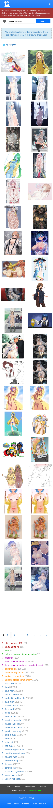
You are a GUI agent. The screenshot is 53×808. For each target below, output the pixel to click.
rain (7, 738)
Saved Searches (18, 791)
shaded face (11, 757)
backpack (9, 683)
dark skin (9, 702)
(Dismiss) (37, 15)
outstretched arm (13, 727)
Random (42, 787)
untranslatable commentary (18, 680)
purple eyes (11, 735)
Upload (17, 787)
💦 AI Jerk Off (9, 45)
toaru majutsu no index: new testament (24, 665)
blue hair (9, 691)
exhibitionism (11, 705)
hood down (10, 716)
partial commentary (14, 676)
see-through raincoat (15, 753)
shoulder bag (11, 760)
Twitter (16, 804)
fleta (7, 650)
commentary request (15, 672)
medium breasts (13, 720)
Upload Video (30, 787)
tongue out (10, 768)
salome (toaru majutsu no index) (21, 654)
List (8, 787)
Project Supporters (39, 804)
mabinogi (9, 658)
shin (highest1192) (14, 643)
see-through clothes (14, 749)
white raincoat (12, 775)
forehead (9, 709)
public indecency (13, 731)
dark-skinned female (15, 698)
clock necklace (12, 694)
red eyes (9, 746)
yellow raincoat (12, 779)
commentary (11, 669)
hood (7, 713)
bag (7, 687)
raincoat (9, 742)
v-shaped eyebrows (14, 771)
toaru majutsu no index (16, 661)
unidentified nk (12, 647)
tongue (8, 764)
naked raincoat (12, 724)
